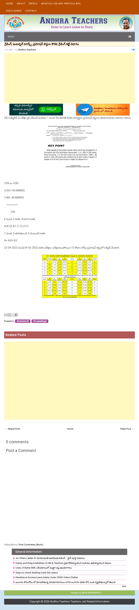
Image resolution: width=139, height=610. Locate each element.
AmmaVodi (23, 321)
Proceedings (40, 321)
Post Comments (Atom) (31, 544)
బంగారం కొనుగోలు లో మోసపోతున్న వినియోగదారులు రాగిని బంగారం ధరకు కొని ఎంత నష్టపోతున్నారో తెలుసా (66, 582)
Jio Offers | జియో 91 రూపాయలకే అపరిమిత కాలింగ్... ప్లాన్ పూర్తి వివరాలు (50, 558)
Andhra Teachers (27, 49)
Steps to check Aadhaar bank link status (37, 572)
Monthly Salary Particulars (61, 3)
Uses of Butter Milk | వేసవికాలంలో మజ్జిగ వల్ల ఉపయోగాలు (44, 567)
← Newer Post (12, 428)
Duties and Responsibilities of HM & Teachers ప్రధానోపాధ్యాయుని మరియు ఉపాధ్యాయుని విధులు (63, 563)
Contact (31, 10)
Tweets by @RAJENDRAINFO (86, 592)
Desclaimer (14, 10)
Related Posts (15, 335)
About (21, 3)
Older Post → (127, 428)
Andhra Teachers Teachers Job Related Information (79, 601)
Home (9, 3)
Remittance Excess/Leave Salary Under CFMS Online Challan (47, 577)
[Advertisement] (69, 78)
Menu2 (33, 3)
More (124, 586)
